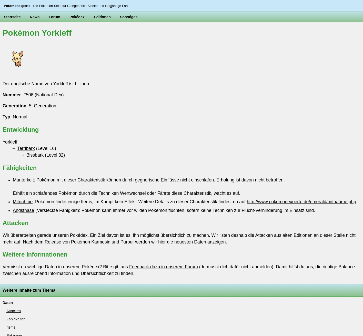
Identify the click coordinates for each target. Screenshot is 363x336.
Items (10, 327)
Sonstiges (129, 17)
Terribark (26, 148)
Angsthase (23, 210)
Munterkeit (23, 179)
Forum (54, 17)
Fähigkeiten (15, 319)
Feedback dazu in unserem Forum (163, 266)
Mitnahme (23, 201)
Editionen (102, 17)
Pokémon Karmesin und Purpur (102, 242)
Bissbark (35, 155)
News (35, 17)
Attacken (13, 311)
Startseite (12, 17)
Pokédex (77, 17)
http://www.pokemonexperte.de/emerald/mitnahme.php (301, 201)
